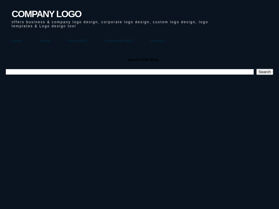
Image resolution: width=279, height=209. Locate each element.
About (45, 41)
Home (17, 41)
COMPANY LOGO (46, 14)
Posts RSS (77, 41)
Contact (157, 41)
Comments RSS (118, 41)
